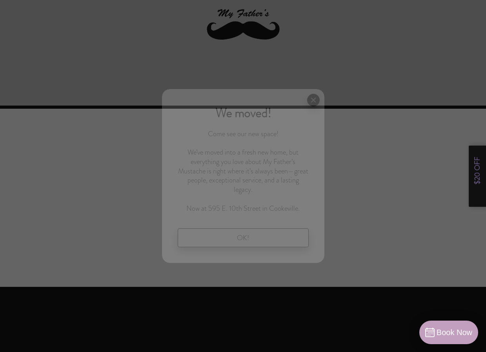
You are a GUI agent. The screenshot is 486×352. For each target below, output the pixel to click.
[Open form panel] (477, 176)
